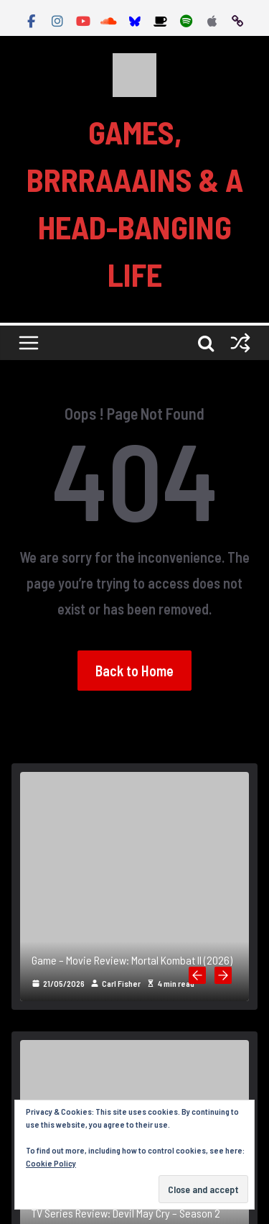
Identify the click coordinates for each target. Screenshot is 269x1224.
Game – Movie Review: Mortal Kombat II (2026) (132, 960)
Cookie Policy (51, 1163)
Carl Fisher (121, 983)
